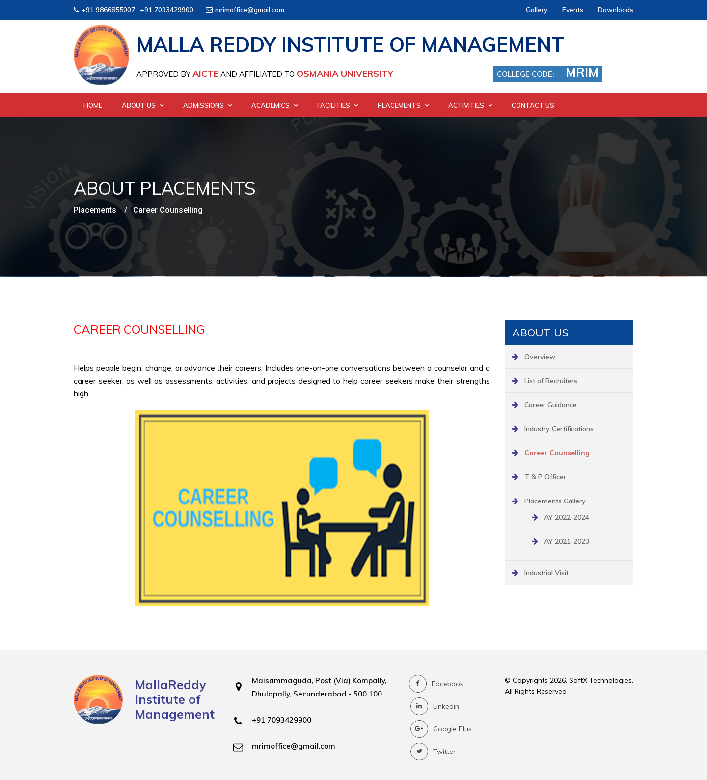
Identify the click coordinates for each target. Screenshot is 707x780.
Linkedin (434, 706)
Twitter (433, 751)
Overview (539, 356)
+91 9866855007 (108, 9)
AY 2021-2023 (566, 541)
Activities (470, 105)
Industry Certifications (559, 428)
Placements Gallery (555, 501)
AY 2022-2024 (566, 517)
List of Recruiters (550, 380)
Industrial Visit (546, 572)
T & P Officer (545, 477)
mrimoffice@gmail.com (249, 9)
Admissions (207, 105)
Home (92, 105)
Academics (274, 105)
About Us (142, 105)
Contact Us (533, 105)
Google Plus (441, 729)
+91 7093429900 (166, 9)
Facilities (337, 105)
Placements (403, 105)
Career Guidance (550, 404)
